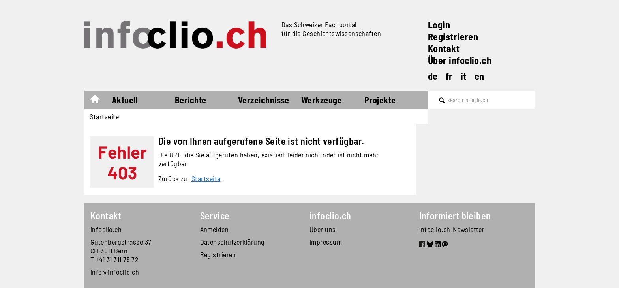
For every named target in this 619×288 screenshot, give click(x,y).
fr (449, 76)
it (464, 76)
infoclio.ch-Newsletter (452, 229)
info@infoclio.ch (114, 271)
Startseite (99, 101)
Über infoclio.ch (459, 60)
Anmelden (214, 229)
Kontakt (444, 48)
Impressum (326, 242)
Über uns (323, 229)
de (433, 76)
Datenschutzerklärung (232, 242)
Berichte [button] (190, 100)
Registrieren (453, 36)
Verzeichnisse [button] (263, 100)
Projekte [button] (380, 100)
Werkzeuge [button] (321, 100)
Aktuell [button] (125, 100)
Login (439, 24)
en (479, 76)
